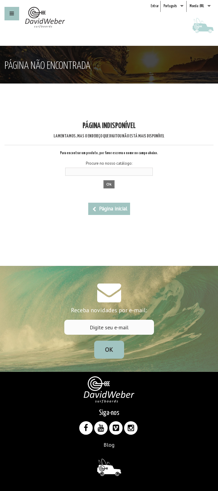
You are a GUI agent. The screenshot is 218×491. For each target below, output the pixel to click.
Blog (109, 444)
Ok (109, 350)
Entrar (155, 6)
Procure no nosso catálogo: (109, 163)
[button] (11, 13)
